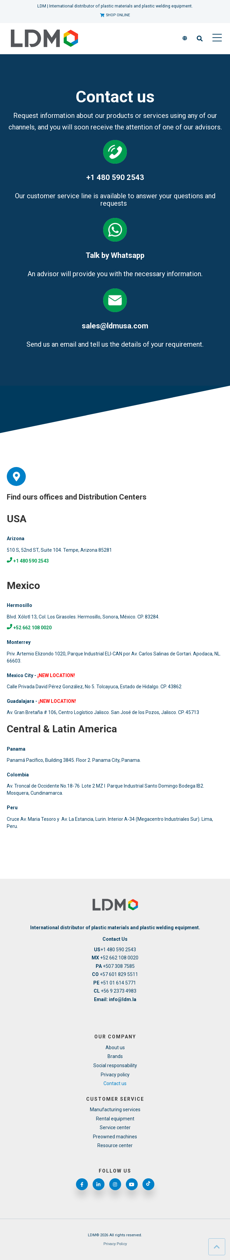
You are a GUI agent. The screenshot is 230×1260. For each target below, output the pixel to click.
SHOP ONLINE (115, 15)
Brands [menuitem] (115, 1056)
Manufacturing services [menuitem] (115, 1109)
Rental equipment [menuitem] (115, 1118)
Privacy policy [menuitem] (115, 1074)
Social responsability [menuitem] (115, 1065)
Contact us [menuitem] (115, 1083)
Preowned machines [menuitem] (115, 1136)
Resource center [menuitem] (115, 1145)
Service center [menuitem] (115, 1127)
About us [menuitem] (115, 1047)
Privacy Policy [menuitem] (115, 1244)
